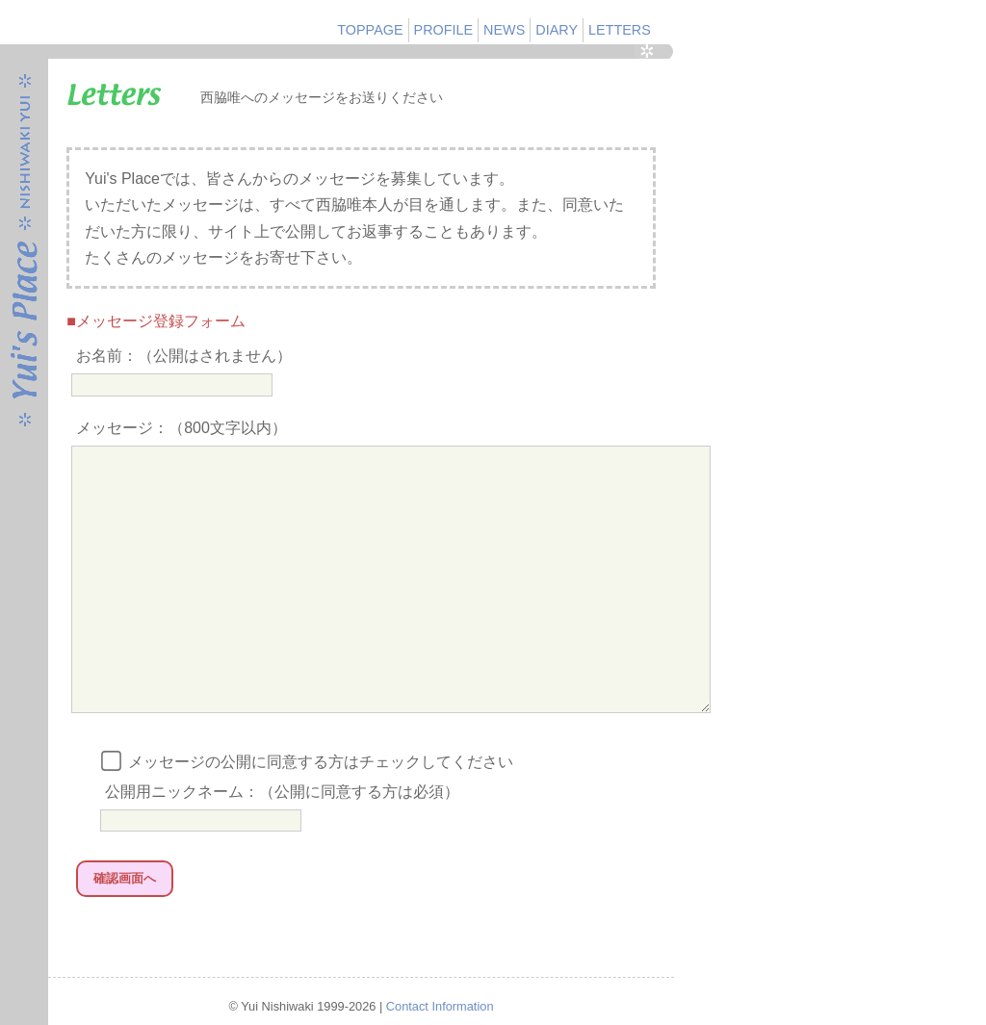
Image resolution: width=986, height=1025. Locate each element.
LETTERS (619, 30)
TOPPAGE (369, 30)
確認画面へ (124, 930)
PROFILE (444, 30)
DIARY (556, 30)
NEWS (504, 30)
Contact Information (440, 1007)
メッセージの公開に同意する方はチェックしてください (308, 814)
